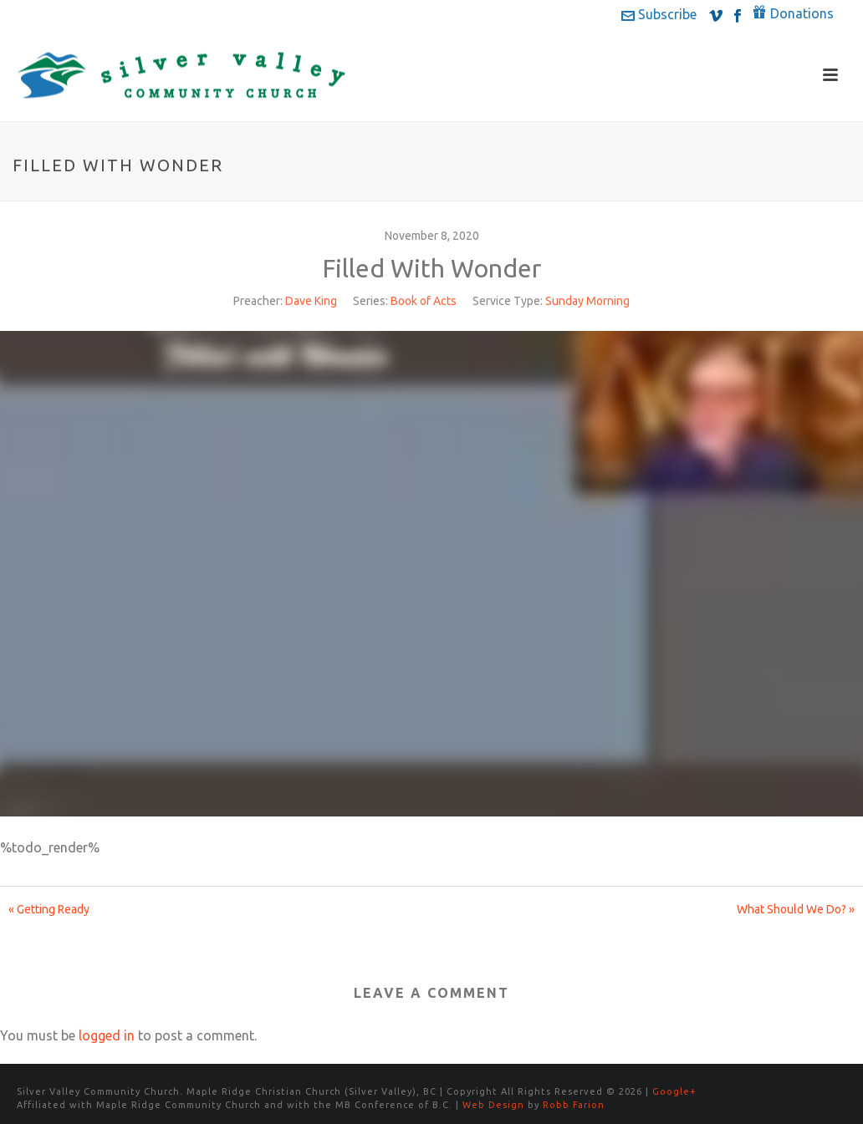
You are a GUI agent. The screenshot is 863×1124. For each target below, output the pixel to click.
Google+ (674, 1091)
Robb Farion (574, 1105)
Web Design (493, 1105)
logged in (107, 1035)
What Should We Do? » (796, 909)
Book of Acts (424, 301)
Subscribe (659, 14)
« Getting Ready (48, 909)
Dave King (311, 301)
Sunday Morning (587, 301)
